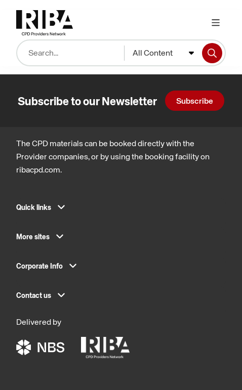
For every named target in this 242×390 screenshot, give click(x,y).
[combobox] (163, 53)
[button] (121, 210)
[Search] (212, 53)
